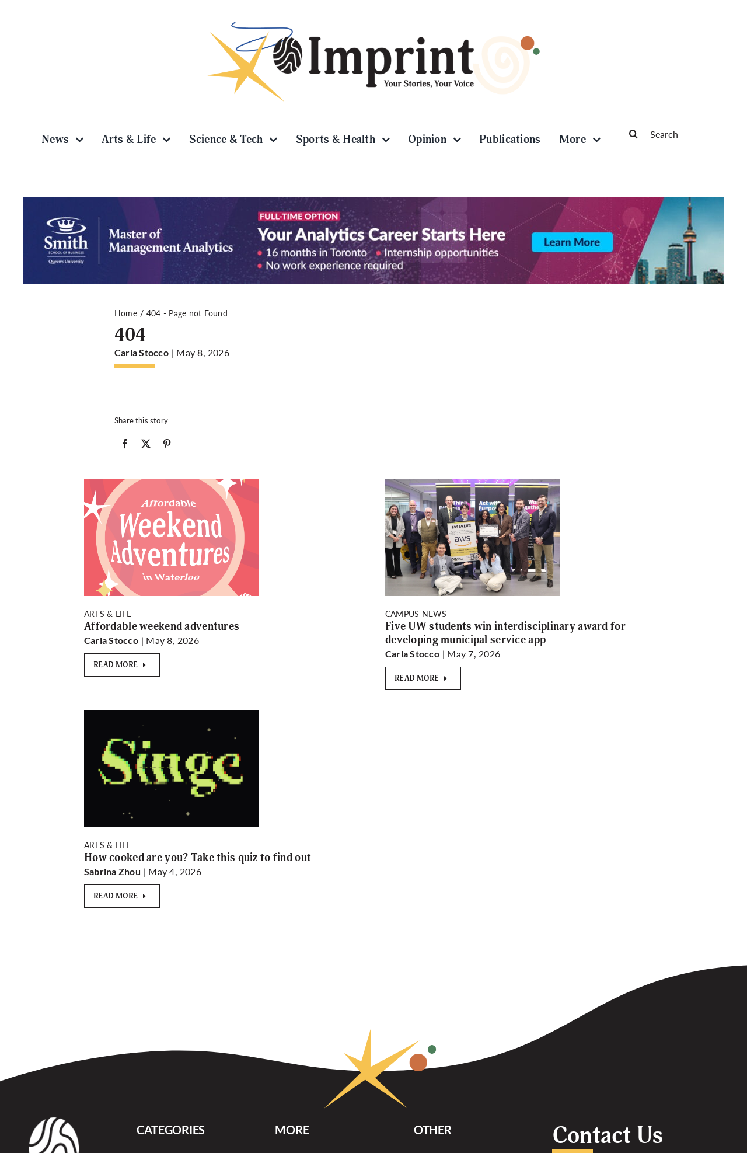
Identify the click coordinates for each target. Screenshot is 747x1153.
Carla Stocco (141, 352)
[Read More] (122, 665)
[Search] (671, 133)
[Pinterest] (166, 446)
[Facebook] (124, 446)
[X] (145, 446)
